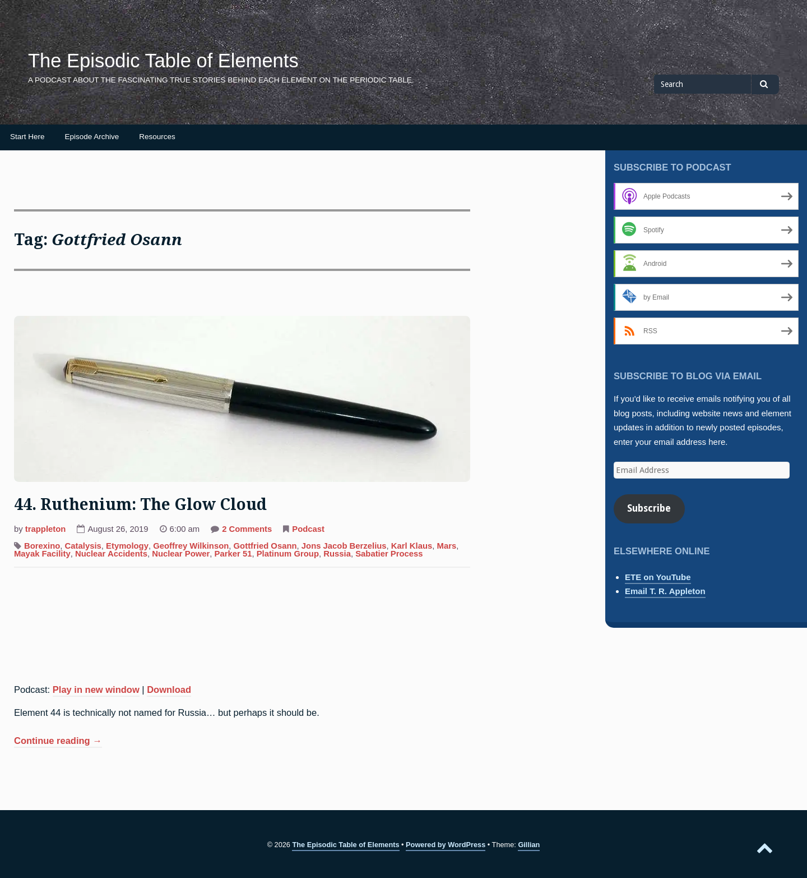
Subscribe (649, 508)
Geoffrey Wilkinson (191, 545)
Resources (157, 136)
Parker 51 (233, 553)
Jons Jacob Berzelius (344, 545)
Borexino (42, 545)
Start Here (27, 136)
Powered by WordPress (445, 844)
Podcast (308, 529)
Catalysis (83, 545)
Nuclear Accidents (111, 553)
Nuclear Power (181, 553)
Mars (447, 545)
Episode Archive (92, 136)
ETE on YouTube (658, 577)
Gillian (529, 844)
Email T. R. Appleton (665, 591)
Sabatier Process (389, 553)
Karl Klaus (411, 545)
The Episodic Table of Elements (163, 60)
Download (169, 689)
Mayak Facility (42, 553)
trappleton (45, 529)
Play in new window (96, 689)
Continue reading (58, 742)
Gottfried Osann (265, 545)
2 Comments (247, 530)
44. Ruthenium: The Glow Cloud (140, 504)
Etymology (127, 545)
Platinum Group (288, 553)
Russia (337, 553)
